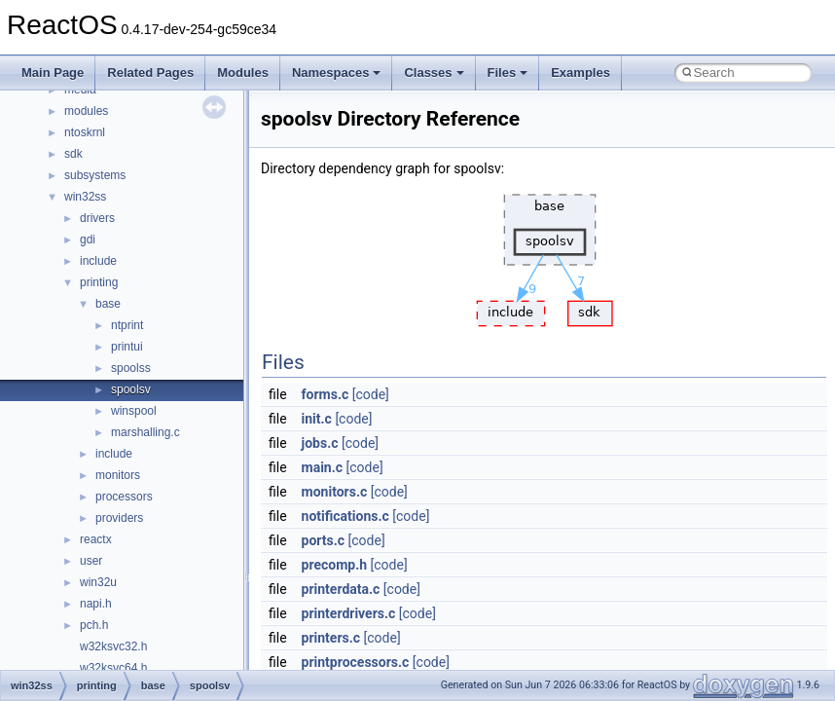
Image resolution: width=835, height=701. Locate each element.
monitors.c (335, 491)
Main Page (52, 72)
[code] (370, 394)
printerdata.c (341, 589)
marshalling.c (145, 432)
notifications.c (345, 516)
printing (99, 282)
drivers (97, 218)
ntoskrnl (84, 132)
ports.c (323, 540)
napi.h (96, 603)
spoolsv (131, 389)
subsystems (95, 175)
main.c (323, 467)
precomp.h (335, 564)
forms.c (325, 394)
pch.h (94, 625)
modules (86, 111)
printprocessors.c (356, 662)
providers (119, 518)
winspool (134, 411)
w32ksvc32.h (113, 646)
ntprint (127, 325)
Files (508, 72)
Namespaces (336, 72)
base (108, 304)
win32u (98, 582)
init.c (317, 418)
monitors (117, 475)
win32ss (85, 196)
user (91, 561)
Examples (580, 72)
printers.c (331, 638)
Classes (433, 72)
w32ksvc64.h (113, 668)
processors (124, 496)
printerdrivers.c (349, 613)
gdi (87, 239)
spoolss (131, 368)
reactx (96, 539)
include (98, 261)
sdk (73, 154)
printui (127, 346)
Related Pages (150, 72)
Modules (243, 72)
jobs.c (320, 443)
